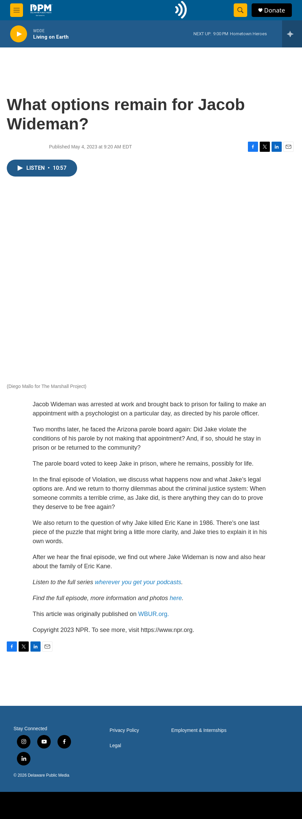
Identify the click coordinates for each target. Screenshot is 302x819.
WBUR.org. (153, 614)
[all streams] (292, 33)
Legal (115, 745)
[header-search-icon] (240, 10)
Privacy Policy (124, 730)
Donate (274, 10)
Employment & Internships (198, 730)
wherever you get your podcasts (138, 582)
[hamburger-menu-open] (16, 10)
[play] (18, 34)
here (176, 598)
